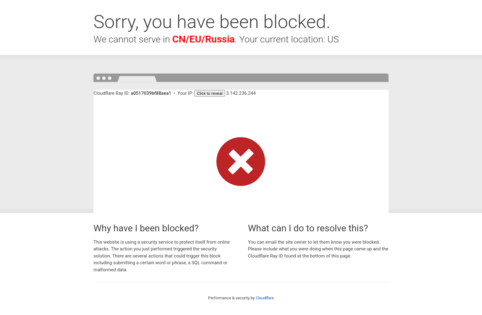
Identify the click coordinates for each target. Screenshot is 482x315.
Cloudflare (265, 298)
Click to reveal (210, 93)
